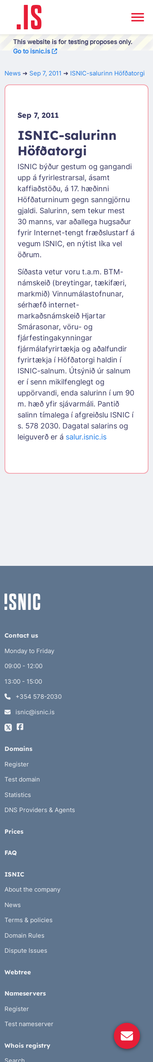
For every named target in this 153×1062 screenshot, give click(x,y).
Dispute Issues (25, 950)
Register (16, 764)
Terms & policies (28, 920)
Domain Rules (24, 935)
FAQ (10, 853)
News (12, 73)
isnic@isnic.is (29, 712)
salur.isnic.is (86, 437)
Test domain (22, 779)
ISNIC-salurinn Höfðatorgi (107, 73)
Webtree (17, 972)
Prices (13, 831)
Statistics (17, 795)
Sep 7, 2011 (45, 73)
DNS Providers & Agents (39, 810)
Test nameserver (28, 1024)
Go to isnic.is (35, 51)
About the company (32, 889)
